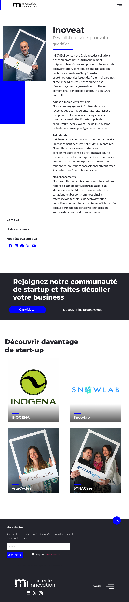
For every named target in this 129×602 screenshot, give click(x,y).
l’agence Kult (44, 565)
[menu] (110, 586)
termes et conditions (53, 554)
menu (97, 586)
